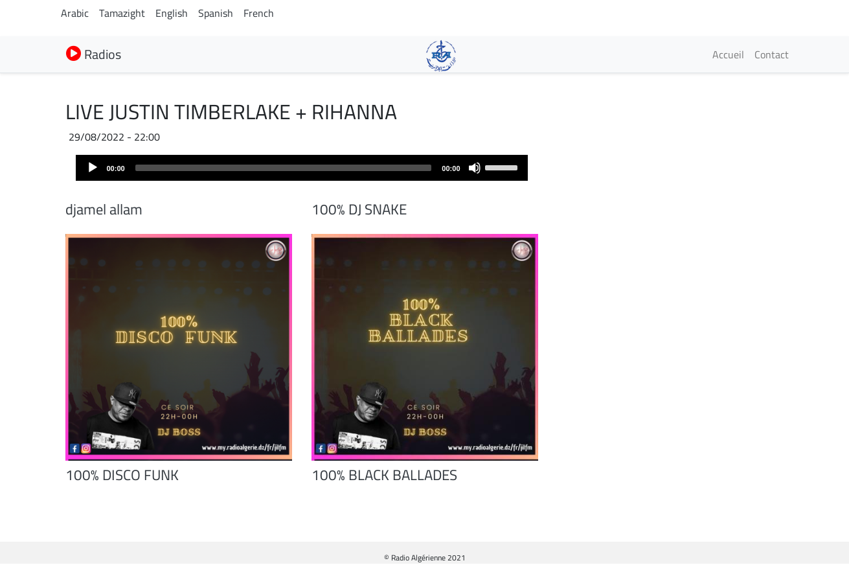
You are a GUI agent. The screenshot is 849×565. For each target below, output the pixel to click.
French (258, 13)
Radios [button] (93, 54)
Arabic (75, 13)
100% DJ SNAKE (359, 209)
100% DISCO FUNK (122, 475)
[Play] (92, 167)
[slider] (283, 168)
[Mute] (474, 167)
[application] (302, 168)
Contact (771, 54)
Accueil (728, 54)
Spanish (215, 13)
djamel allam (103, 209)
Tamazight (122, 13)
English (171, 13)
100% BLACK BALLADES (384, 475)
